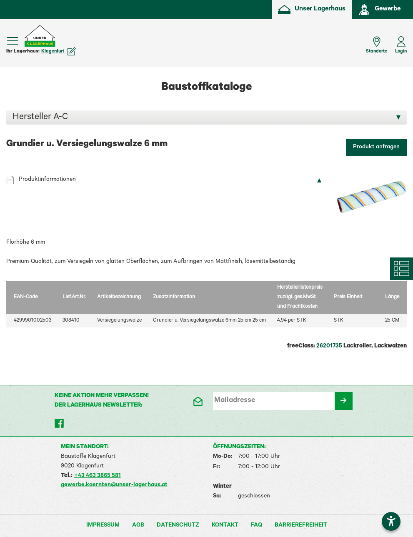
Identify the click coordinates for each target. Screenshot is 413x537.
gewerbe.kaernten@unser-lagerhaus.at (114, 485)
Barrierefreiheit (301, 525)
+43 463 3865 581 (97, 476)
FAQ (256, 525)
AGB (138, 525)
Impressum (103, 525)
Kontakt (225, 525)
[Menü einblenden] (12, 41)
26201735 (329, 346)
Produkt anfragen (376, 147)
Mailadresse (234, 401)
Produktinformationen (47, 180)
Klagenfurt (58, 51)
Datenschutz (178, 525)
